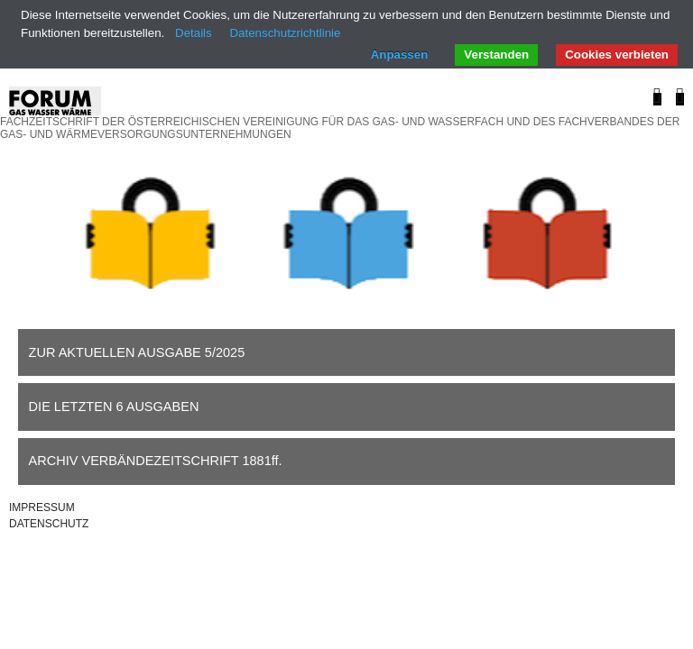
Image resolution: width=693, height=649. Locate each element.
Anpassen (400, 54)
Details (193, 33)
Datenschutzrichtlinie (284, 33)
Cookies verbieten (617, 54)
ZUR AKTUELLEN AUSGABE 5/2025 (137, 352)
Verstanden (496, 54)
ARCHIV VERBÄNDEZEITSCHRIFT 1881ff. (155, 460)
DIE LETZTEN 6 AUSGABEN (114, 406)
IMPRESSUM (42, 507)
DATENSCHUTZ (48, 523)
